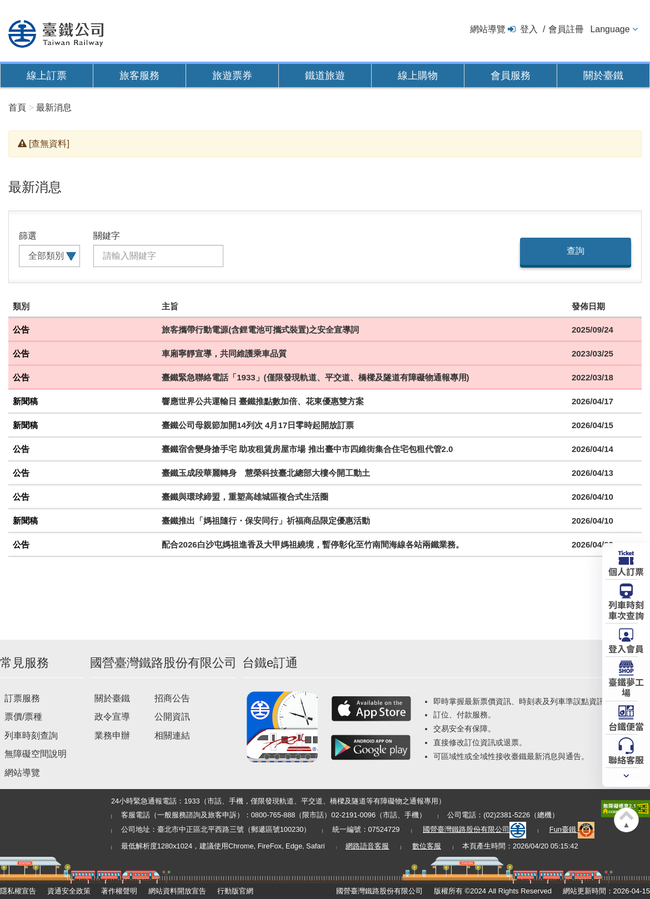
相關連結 (172, 735)
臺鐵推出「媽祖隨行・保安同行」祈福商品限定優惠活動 (266, 520)
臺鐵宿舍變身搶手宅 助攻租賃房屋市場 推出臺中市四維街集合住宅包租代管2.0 (307, 449)
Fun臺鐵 (572, 829)
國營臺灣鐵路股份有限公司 (474, 829)
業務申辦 (112, 735)
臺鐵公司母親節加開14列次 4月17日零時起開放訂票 (258, 425)
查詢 (575, 250)
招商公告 (172, 698)
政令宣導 (112, 716)
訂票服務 (22, 698)
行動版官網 (235, 891)
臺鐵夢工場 (626, 686)
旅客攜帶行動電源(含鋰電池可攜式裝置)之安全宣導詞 (260, 329)
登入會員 (626, 648)
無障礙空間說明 (35, 754)
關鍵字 (106, 235)
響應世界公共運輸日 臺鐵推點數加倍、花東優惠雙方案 (263, 401)
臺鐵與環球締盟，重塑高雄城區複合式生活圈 (245, 496)
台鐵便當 (626, 726)
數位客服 (426, 846)
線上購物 (418, 75)
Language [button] (609, 29)
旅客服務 (139, 75)
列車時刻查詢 (31, 735)
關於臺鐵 (603, 75)
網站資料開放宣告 (177, 891)
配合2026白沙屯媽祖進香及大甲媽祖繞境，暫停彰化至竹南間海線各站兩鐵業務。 (312, 544)
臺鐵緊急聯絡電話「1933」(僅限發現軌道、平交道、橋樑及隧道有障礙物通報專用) (315, 377)
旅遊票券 (232, 75)
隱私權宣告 (18, 891)
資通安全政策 (69, 891)
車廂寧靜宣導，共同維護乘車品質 (224, 353)
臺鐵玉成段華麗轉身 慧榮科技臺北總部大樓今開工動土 (266, 473)
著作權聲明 (119, 891)
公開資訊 (172, 716)
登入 (529, 29)
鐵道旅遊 (325, 75)
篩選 (28, 235)
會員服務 (511, 75)
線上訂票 (47, 75)
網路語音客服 (367, 846)
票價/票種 (23, 716)
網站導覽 (488, 29)
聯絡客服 (626, 759)
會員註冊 (566, 29)
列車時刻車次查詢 (626, 609)
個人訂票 (626, 571)
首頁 (17, 107)
